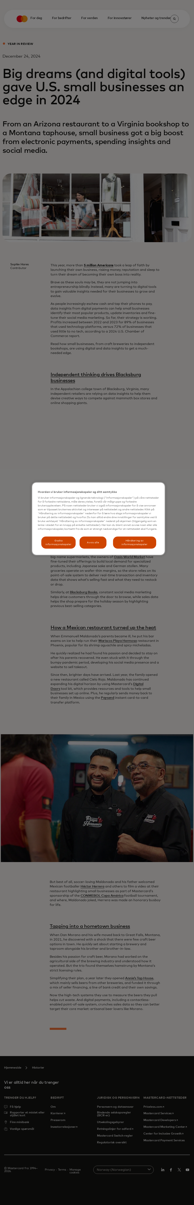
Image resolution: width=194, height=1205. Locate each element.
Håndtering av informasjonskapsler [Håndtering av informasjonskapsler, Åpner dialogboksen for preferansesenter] (134, 542)
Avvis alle (93, 542)
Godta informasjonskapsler (58, 542)
